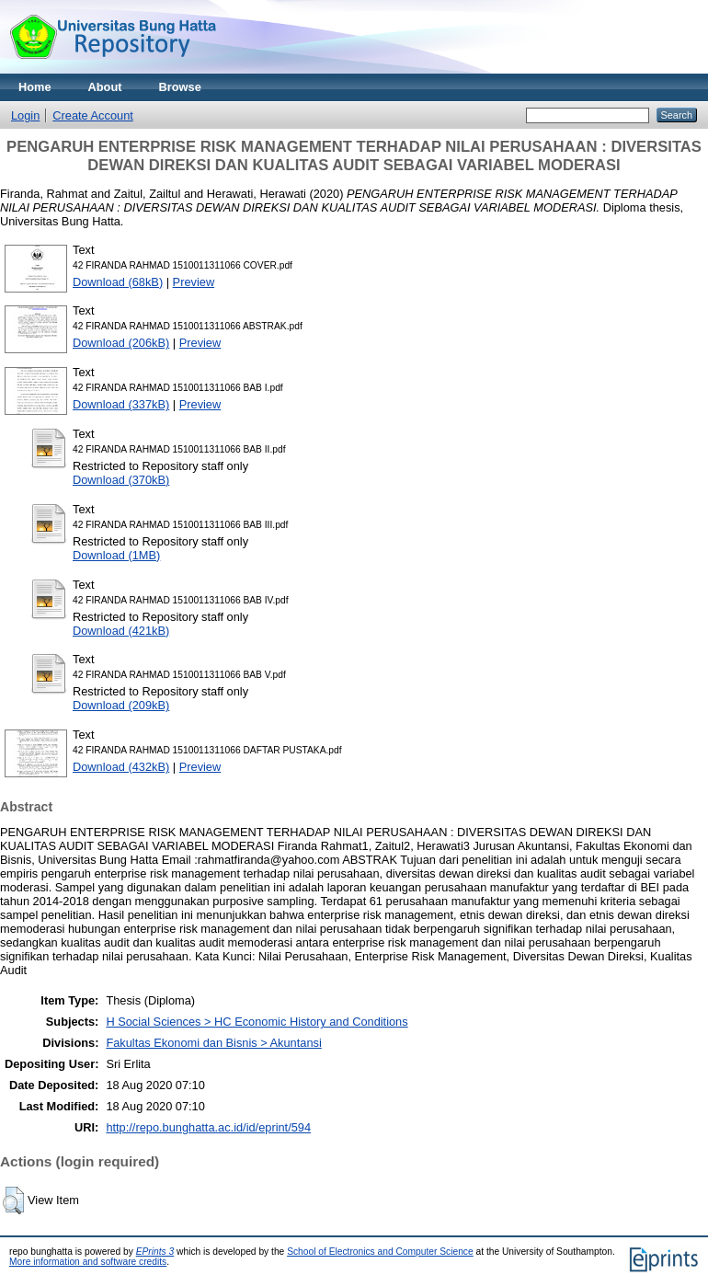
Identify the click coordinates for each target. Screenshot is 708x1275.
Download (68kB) (118, 282)
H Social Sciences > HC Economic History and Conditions (256, 1021)
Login (25, 115)
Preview (194, 282)
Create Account (92, 115)
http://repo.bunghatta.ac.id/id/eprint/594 (208, 1127)
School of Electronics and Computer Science (380, 1251)
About (105, 87)
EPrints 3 (155, 1251)
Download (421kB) (121, 631)
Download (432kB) (121, 767)
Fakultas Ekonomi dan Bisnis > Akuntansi (213, 1043)
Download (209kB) (121, 705)
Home (34, 87)
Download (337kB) (121, 404)
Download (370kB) (121, 480)
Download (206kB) (121, 343)
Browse (180, 87)
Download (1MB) (116, 555)
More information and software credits (87, 1262)
